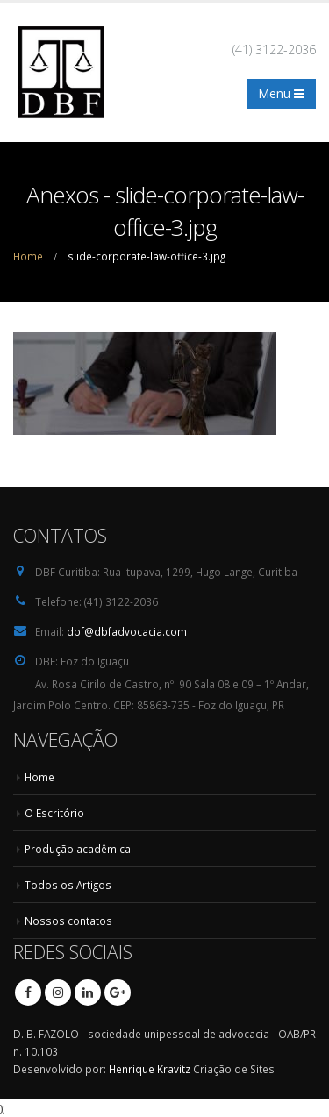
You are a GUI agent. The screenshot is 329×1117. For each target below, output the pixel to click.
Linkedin (88, 992)
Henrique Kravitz (149, 1069)
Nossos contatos (68, 921)
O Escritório (54, 813)
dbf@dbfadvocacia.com (127, 631)
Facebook (28, 992)
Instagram (58, 992)
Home (39, 777)
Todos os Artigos (68, 885)
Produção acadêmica (78, 849)
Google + (117, 992)
